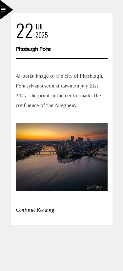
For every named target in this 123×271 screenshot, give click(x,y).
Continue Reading (35, 210)
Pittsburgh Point (33, 48)
